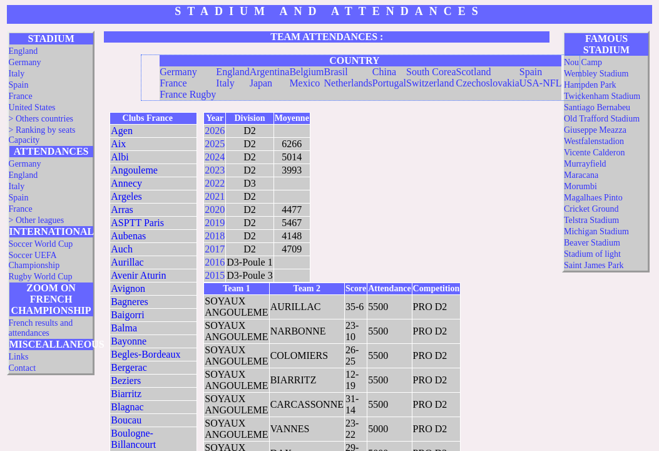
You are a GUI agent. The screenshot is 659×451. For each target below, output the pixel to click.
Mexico (304, 83)
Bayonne (128, 341)
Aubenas (128, 236)
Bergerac (128, 367)
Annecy (126, 183)
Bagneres (129, 301)
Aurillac (127, 262)
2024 (215, 157)
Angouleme (134, 170)
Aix (118, 143)
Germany (25, 62)
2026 (215, 130)
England (23, 51)
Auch (122, 249)
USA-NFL (540, 83)
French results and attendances (41, 328)
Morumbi (580, 186)
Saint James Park (594, 265)
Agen (122, 130)
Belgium (306, 71)
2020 (215, 209)
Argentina (270, 71)
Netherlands (348, 83)
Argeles (126, 196)
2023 (215, 170)
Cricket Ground (591, 209)
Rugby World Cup (41, 276)
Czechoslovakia (487, 83)
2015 (215, 275)
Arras (122, 209)
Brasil (335, 71)
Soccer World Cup (41, 244)
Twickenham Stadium (602, 96)
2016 (215, 262)
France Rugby (188, 94)
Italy (17, 73)
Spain (19, 85)
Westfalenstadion (594, 141)
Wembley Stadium (596, 73)
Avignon (128, 288)
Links (19, 356)
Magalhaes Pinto (593, 197)
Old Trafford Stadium (602, 118)
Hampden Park (590, 85)
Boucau (126, 420)
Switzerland (430, 83)
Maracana (581, 175)
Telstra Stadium (591, 220)
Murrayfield (585, 163)
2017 (215, 249)
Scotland (473, 71)
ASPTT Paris (137, 222)
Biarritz (126, 393)
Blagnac (127, 407)
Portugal (389, 83)
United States (32, 107)
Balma (124, 328)
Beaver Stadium (592, 242)
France (21, 96)
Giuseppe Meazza (595, 130)
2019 (215, 222)
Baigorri (127, 314)
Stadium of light (592, 254)
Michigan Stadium (596, 231)
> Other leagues (36, 220)
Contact (22, 368)
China (384, 71)
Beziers (126, 380)
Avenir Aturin (138, 275)
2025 (215, 143)
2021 (215, 196)
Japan (261, 83)
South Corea (431, 71)
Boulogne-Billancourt (133, 439)
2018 (215, 236)
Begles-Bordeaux (145, 354)
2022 (215, 183)
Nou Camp (583, 62)
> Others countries (41, 118)
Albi (119, 157)
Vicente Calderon (594, 152)
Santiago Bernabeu (597, 107)
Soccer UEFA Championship (34, 260)
